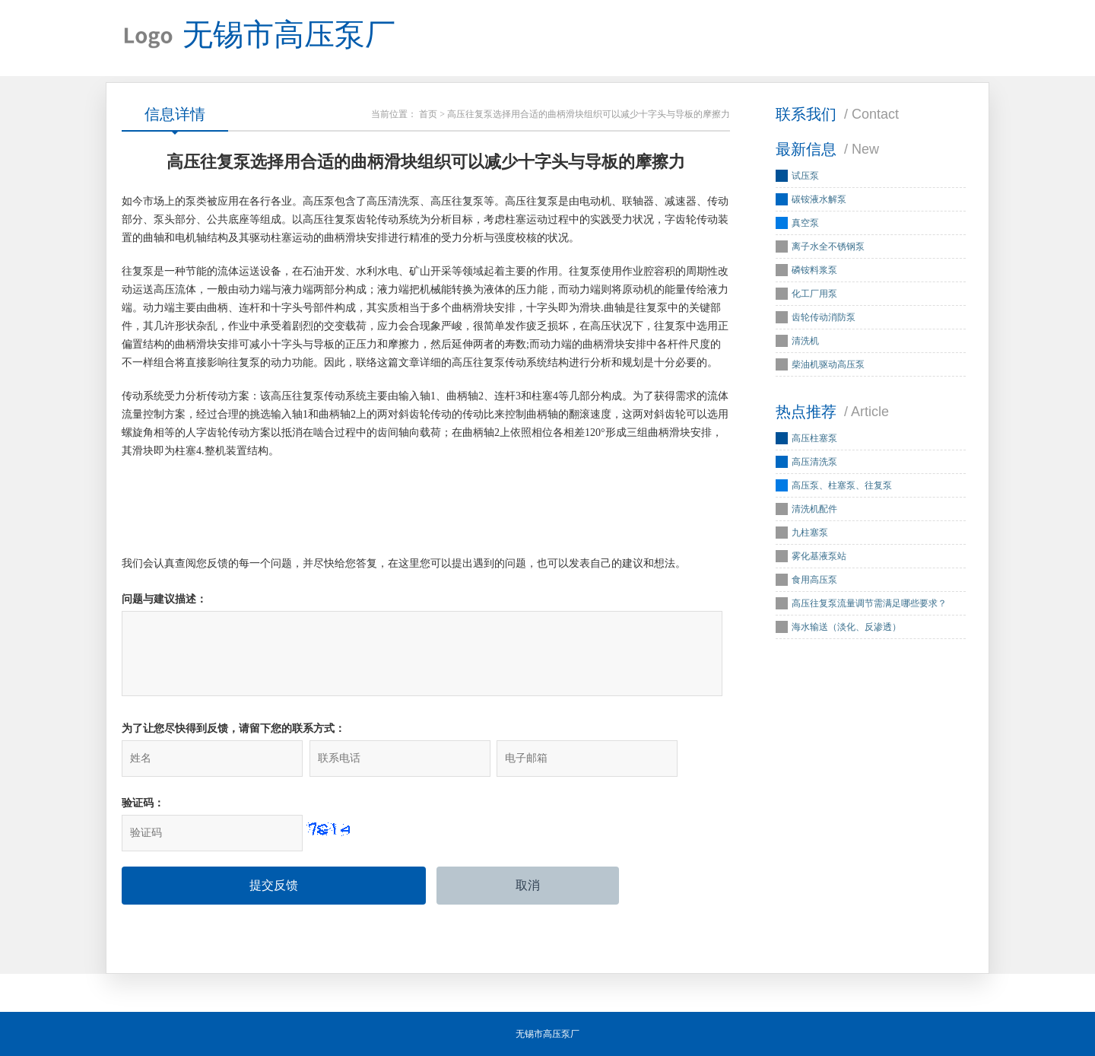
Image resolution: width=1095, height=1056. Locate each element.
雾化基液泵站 (819, 556)
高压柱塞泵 (814, 438)
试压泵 (805, 175)
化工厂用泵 (814, 293)
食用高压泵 (814, 579)
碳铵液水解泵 (819, 199)
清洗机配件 (814, 509)
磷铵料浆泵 (814, 270)
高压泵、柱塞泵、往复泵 (842, 485)
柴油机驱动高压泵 (828, 364)
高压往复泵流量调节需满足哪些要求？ (869, 603)
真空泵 (805, 223)
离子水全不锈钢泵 (828, 246)
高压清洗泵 (814, 461)
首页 (428, 114)
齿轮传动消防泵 (823, 317)
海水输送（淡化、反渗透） (846, 627)
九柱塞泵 (810, 532)
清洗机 (805, 341)
